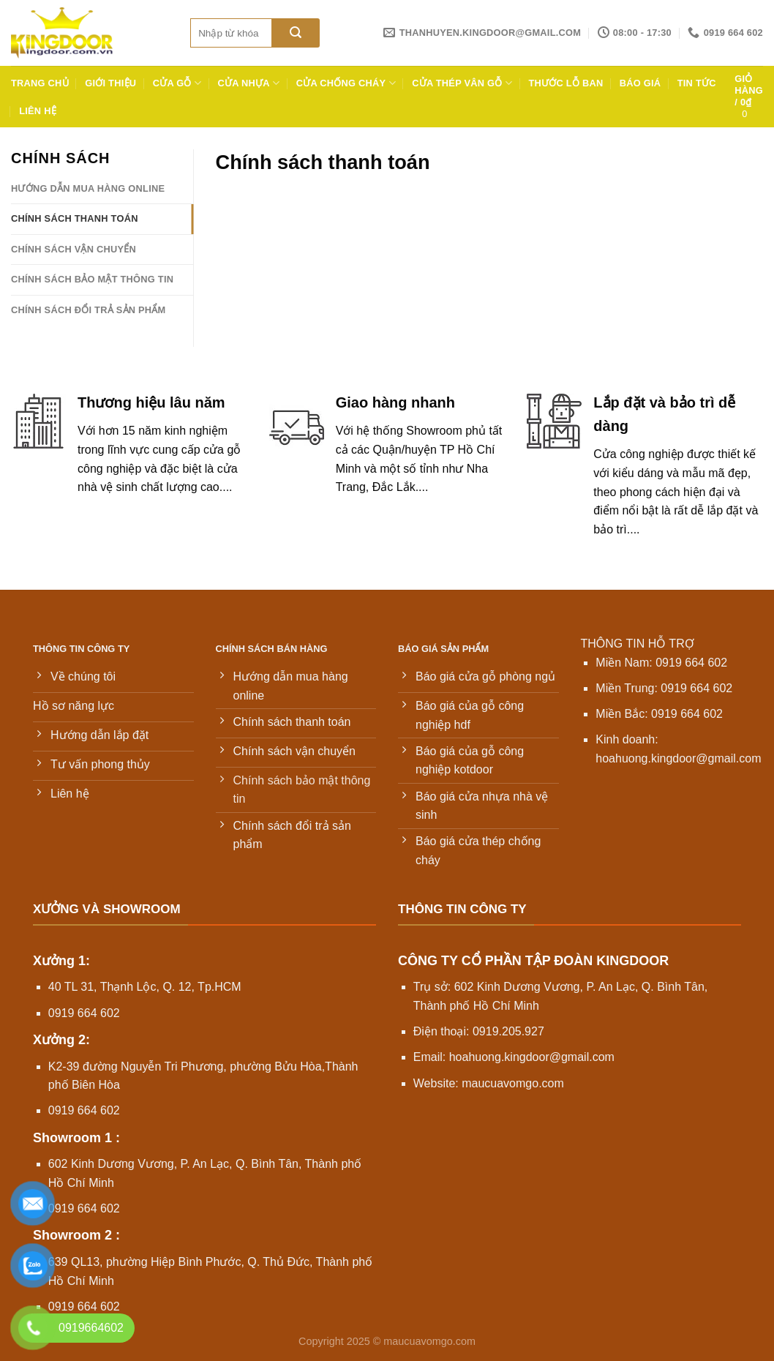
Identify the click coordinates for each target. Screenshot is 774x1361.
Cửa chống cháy (346, 83)
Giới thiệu (110, 83)
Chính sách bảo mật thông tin (92, 279)
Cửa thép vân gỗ (462, 83)
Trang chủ (40, 83)
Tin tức (696, 83)
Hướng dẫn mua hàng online (88, 188)
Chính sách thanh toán (74, 218)
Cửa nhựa (249, 83)
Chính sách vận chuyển (73, 249)
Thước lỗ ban (565, 83)
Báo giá (640, 83)
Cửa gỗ (177, 83)
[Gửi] (296, 33)
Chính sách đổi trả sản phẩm (88, 309)
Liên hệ (37, 110)
